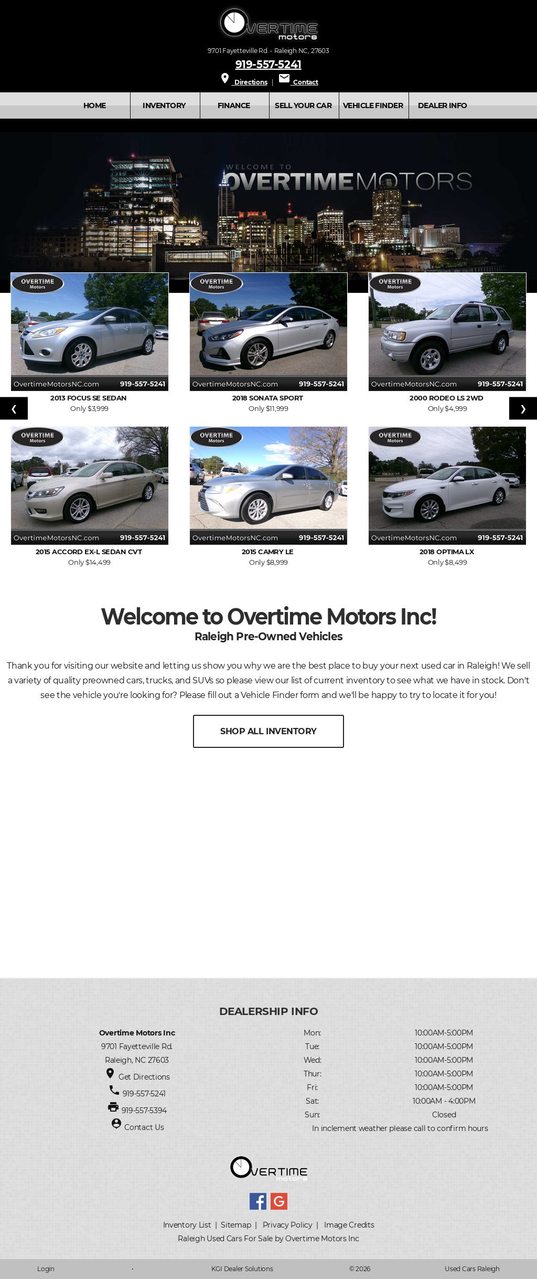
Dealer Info (442, 105)
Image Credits (349, 1225)
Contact (298, 82)
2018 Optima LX (448, 551)
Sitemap (236, 1225)
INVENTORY (164, 105)
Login (46, 1269)
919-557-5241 (268, 64)
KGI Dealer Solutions (242, 1269)
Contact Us (144, 1127)
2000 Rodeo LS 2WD (447, 398)
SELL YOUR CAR (303, 105)
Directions (243, 82)
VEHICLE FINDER (373, 105)
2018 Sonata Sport (268, 398)
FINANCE (234, 105)
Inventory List (187, 1225)
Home (94, 105)
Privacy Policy (288, 1225)
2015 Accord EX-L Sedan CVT (90, 551)
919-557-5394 (144, 1110)
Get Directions (144, 1077)
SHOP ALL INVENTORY (268, 731)
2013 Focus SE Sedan (89, 398)
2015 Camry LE (269, 551)
